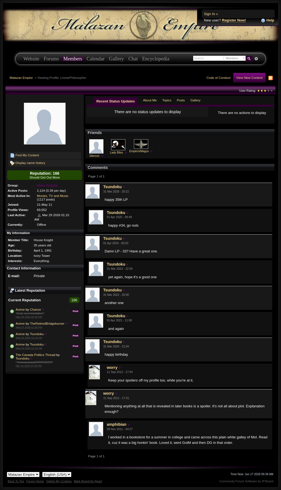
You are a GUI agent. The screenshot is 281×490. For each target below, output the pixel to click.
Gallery (116, 59)
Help (267, 20)
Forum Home (35, 481)
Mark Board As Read (88, 481)
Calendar (95, 59)
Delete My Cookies (59, 481)
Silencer (94, 155)
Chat (133, 59)
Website (31, 59)
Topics (166, 100)
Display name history (27, 163)
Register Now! (234, 20)
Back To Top (16, 481)
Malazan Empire (21, 77)
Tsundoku (37, 334)
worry (112, 367)
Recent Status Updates (115, 101)
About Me (150, 100)
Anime (20, 309)
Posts (181, 100)
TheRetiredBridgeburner (47, 323)
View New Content (249, 77)
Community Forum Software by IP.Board (246, 481)
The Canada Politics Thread (35, 355)
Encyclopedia (155, 59)
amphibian (117, 424)
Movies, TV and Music (53, 195)
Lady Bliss (116, 152)
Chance (35, 309)
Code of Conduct (218, 77)
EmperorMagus (139, 151)
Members (72, 59)
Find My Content (24, 155)
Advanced (256, 59)
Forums (51, 59)
